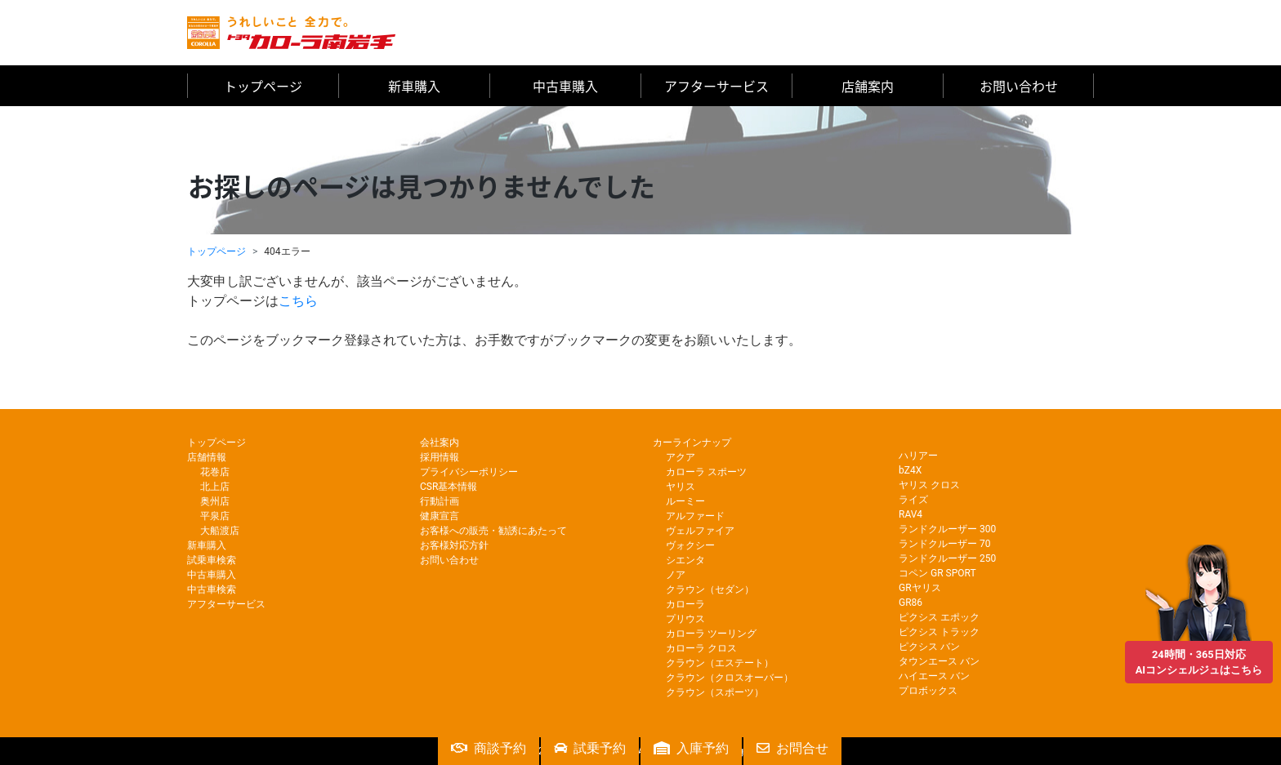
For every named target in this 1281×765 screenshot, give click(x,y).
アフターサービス (716, 86)
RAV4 (910, 514)
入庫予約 (691, 748)
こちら (298, 301)
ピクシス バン (929, 646)
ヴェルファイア (700, 530)
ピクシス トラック (939, 632)
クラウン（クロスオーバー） (729, 677)
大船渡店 (219, 530)
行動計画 (439, 501)
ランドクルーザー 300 (947, 529)
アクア (680, 457)
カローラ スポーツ (706, 472)
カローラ (685, 604)
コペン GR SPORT (937, 573)
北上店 (215, 486)
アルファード (695, 516)
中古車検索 (211, 589)
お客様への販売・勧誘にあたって (493, 530)
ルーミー (685, 501)
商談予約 (488, 748)
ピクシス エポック (939, 617)
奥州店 (215, 501)
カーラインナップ (692, 442)
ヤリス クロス (929, 485)
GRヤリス (920, 588)
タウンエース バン (939, 661)
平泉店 (215, 516)
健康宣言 (439, 516)
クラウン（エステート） (720, 663)
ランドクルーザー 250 (947, 558)
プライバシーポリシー (469, 472)
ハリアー (918, 455)
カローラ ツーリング (711, 633)
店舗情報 (206, 457)
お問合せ (792, 748)
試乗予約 (590, 748)
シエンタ (685, 560)
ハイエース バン (934, 676)
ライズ (913, 499)
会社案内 (439, 442)
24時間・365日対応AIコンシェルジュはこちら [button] (1199, 655)
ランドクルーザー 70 (944, 543)
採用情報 (439, 457)
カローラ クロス (701, 648)
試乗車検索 (211, 560)
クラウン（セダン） (710, 589)
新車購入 (414, 86)
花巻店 (215, 472)
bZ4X (910, 470)
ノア (675, 574)
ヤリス (680, 486)
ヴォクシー (690, 545)
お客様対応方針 (454, 545)
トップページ (263, 86)
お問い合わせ (1019, 86)
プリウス (685, 619)
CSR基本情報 (448, 486)
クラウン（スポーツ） (715, 692)
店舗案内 (867, 86)
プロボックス (928, 690)
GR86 (910, 602)
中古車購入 (565, 86)
